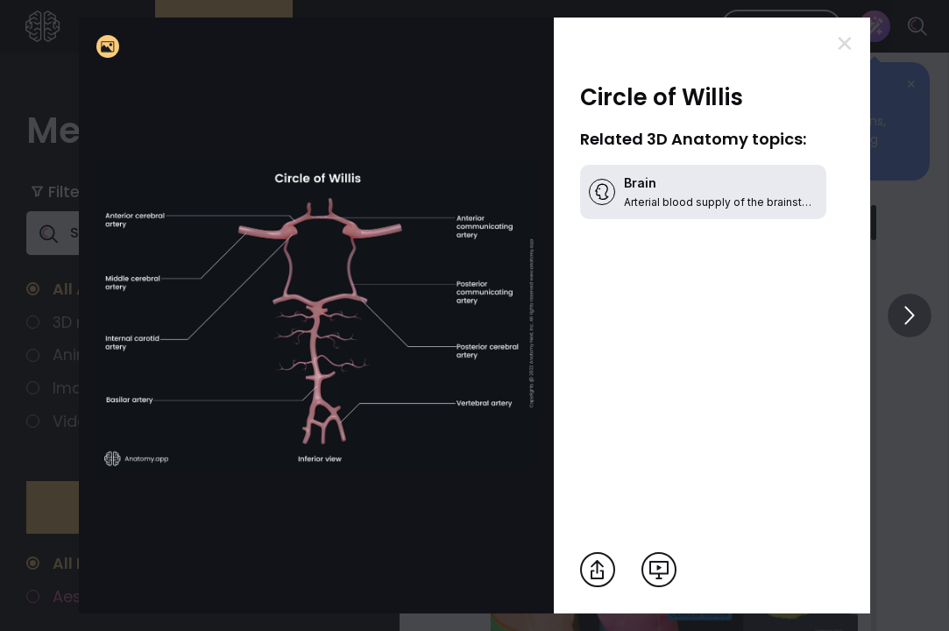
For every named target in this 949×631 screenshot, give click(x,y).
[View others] (909, 315)
